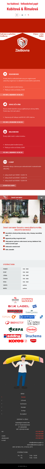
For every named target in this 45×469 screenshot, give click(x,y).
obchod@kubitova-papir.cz (35, 445)
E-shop (23, 410)
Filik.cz (25, 466)
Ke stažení (23, 414)
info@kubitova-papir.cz (36, 442)
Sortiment (23, 404)
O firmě (23, 400)
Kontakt (23, 407)
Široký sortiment (16, 197)
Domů (23, 397)
